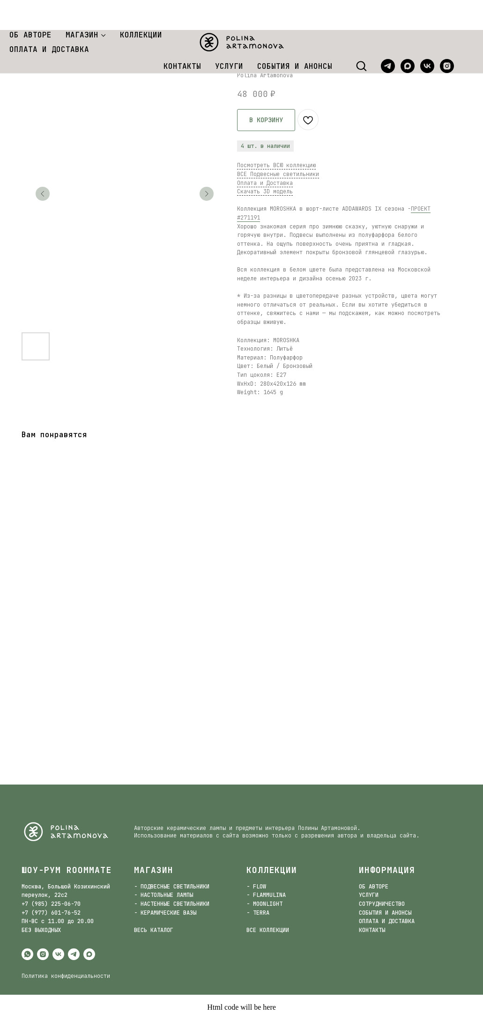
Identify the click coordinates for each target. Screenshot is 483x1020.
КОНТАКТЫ (182, 36)
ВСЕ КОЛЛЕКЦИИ (267, 930)
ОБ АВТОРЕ (30, 5)
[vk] (427, 36)
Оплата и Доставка (265, 183)
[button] (361, 35)
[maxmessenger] (408, 36)
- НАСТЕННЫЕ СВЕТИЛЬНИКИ (171, 904)
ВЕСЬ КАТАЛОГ (153, 930)
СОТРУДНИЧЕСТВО (382, 904)
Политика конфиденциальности (66, 976)
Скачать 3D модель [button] (265, 191)
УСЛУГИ (229, 36)
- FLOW (256, 886)
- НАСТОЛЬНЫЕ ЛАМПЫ (163, 895)
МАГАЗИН (82, 5)
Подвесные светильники (86, 46)
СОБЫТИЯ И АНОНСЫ (294, 36)
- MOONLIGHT (264, 904)
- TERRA (257, 913)
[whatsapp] (27, 954)
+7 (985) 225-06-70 (51, 904)
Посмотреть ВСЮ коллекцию (276, 165)
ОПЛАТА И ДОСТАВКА (49, 19)
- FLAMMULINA (266, 895)
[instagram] (447, 36)
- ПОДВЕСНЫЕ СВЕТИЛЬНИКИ (171, 886)
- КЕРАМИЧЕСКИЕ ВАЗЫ (165, 913)
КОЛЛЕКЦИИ (141, 5)
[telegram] (388, 36)
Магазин (28, 46)
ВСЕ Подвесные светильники (278, 174)
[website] (467, 36)
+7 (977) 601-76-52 (51, 913)
